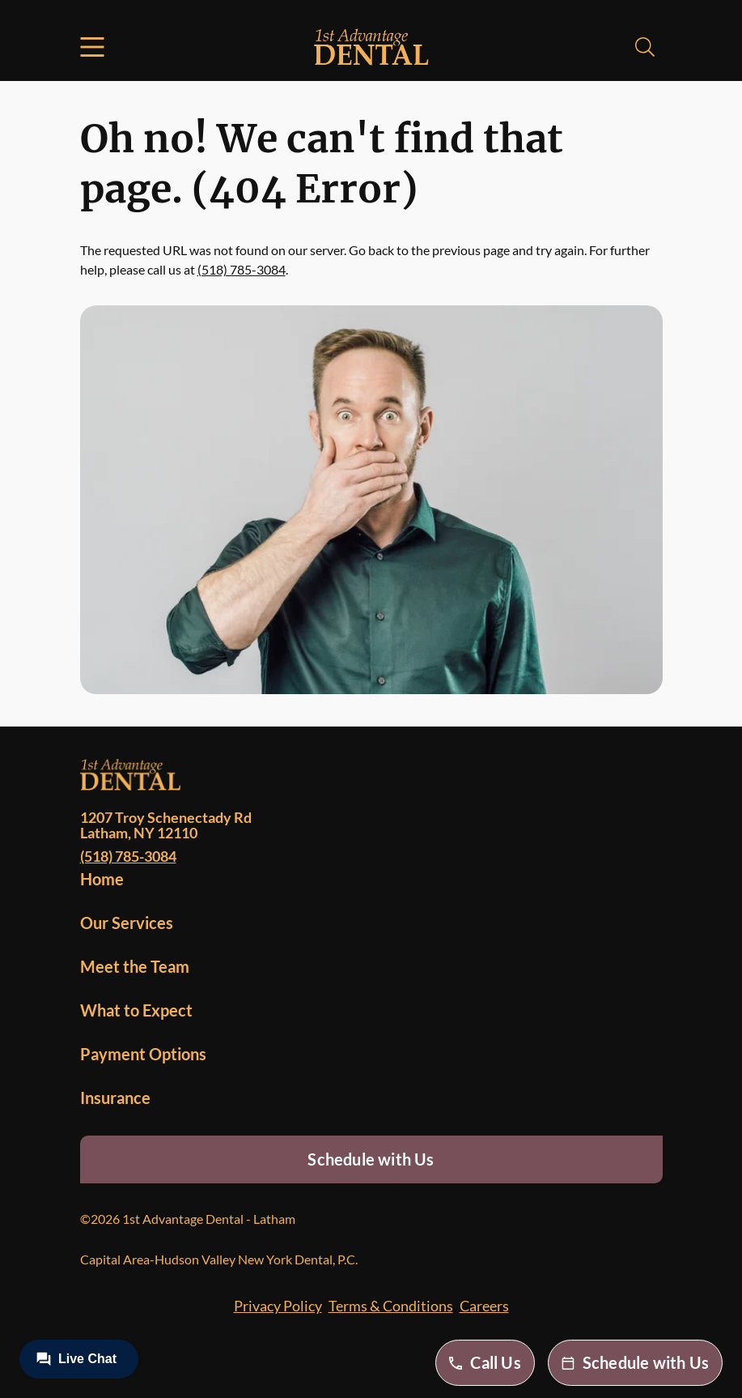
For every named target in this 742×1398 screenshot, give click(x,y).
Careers (484, 1306)
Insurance (115, 1097)
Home (102, 879)
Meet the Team (134, 966)
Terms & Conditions (391, 1306)
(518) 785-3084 (241, 269)
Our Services (126, 922)
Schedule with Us (370, 1159)
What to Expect (136, 1010)
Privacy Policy (278, 1306)
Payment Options (143, 1053)
